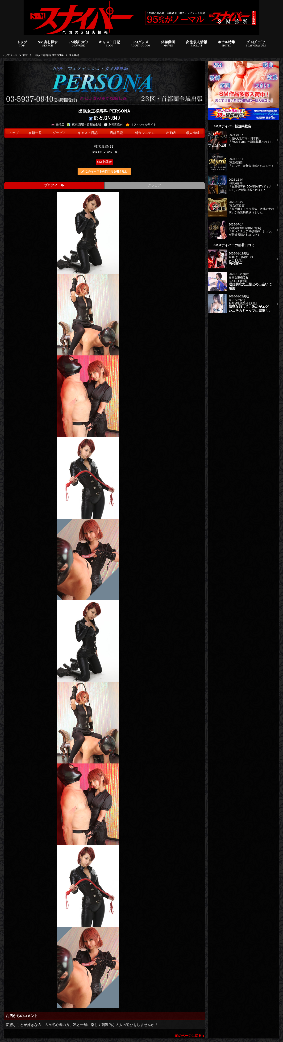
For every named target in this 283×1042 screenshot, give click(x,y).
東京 (25, 55)
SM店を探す (48, 43)
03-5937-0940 (104, 117)
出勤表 (171, 133)
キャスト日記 (109, 43)
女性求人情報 (196, 43)
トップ (22, 43)
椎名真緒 (74, 55)
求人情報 (192, 133)
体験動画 (168, 43)
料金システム (145, 133)
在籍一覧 (35, 133)
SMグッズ (140, 43)
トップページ (9, 55)
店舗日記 (116, 133)
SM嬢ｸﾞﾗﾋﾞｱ (78, 43)
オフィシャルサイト (141, 124)
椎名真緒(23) (104, 146)
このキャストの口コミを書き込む (106, 171)
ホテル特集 (226, 43)
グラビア (59, 133)
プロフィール (54, 185)
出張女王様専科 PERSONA (48, 55)
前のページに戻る (188, 1036)
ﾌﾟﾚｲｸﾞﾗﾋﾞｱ (256, 43)
